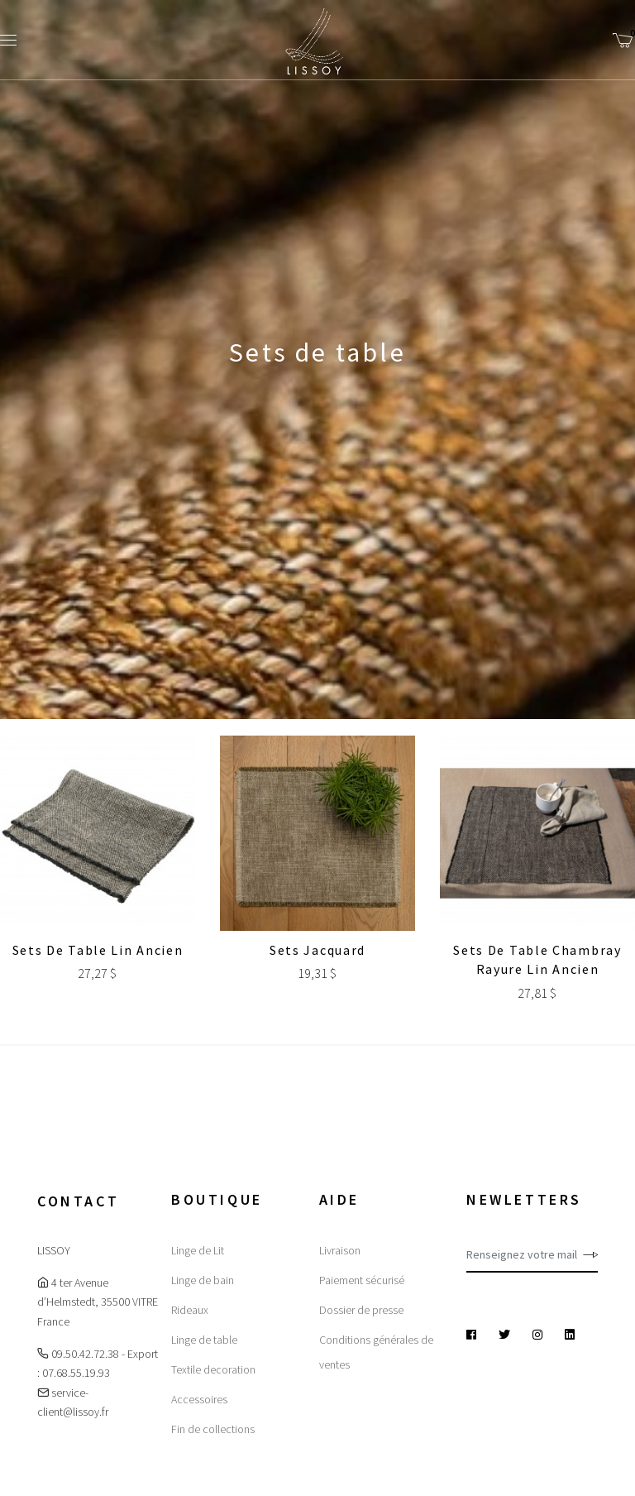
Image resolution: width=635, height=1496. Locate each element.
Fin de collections (213, 1429)
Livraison (339, 1250)
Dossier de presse (361, 1309)
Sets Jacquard (317, 950)
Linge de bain (202, 1280)
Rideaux (189, 1309)
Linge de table (204, 1339)
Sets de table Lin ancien (98, 950)
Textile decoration (213, 1369)
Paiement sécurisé (361, 1280)
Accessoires (199, 1399)
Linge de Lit (197, 1250)
